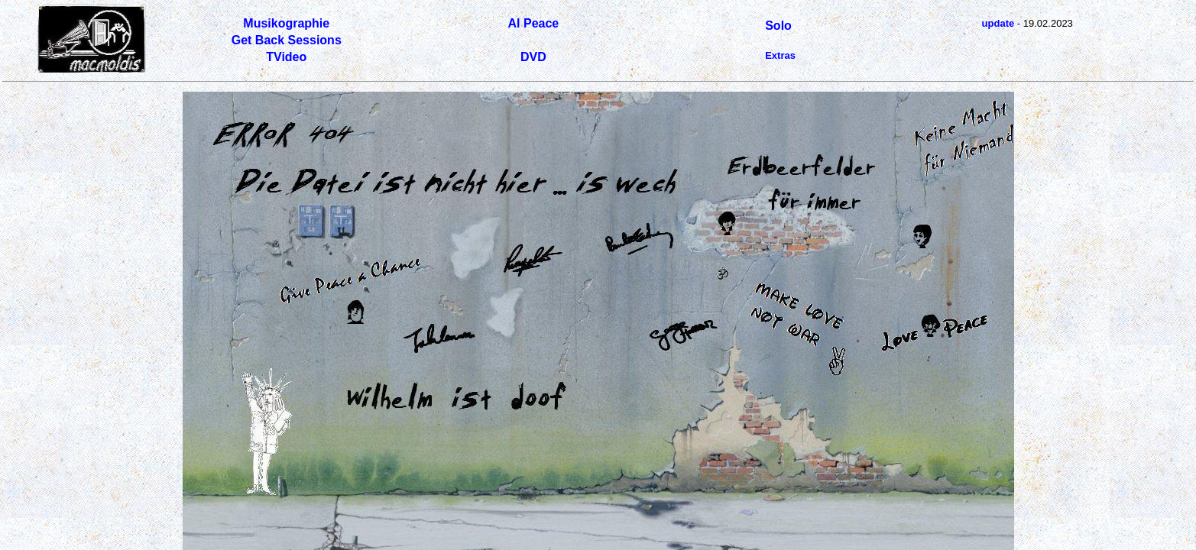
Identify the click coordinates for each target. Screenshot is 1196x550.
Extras (780, 55)
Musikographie (286, 23)
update (998, 23)
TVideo (286, 56)
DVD (533, 56)
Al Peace (533, 23)
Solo (778, 25)
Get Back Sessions (287, 40)
